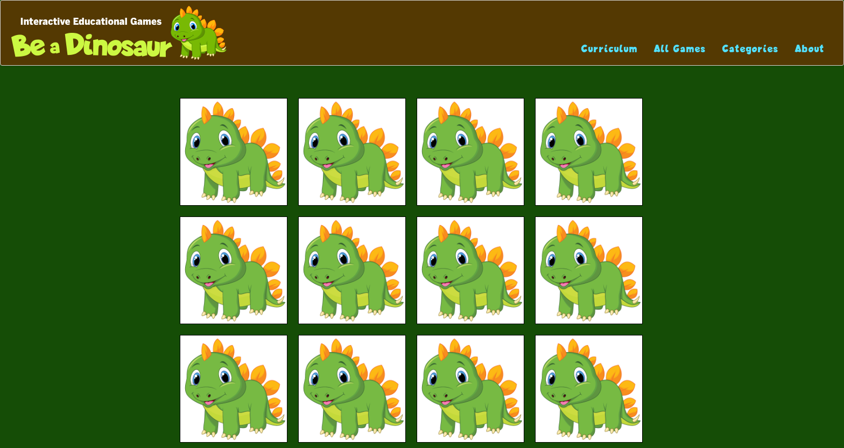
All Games (680, 49)
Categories (750, 49)
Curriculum (609, 49)
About (810, 49)
